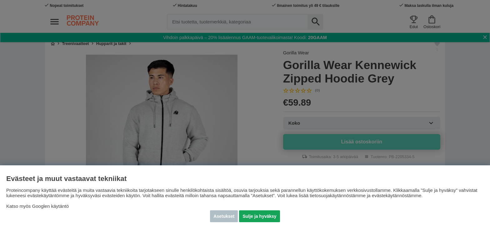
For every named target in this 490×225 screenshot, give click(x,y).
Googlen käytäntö (50, 206)
